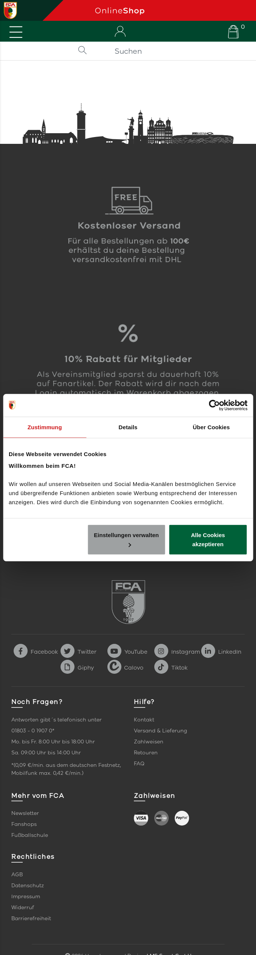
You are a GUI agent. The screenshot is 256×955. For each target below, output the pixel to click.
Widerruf (22, 907)
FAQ (139, 763)
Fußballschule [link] (29, 835)
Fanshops (24, 824)
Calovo (125, 667)
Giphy (77, 667)
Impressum (25, 896)
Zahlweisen (148, 741)
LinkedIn (221, 651)
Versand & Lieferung (160, 731)
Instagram (177, 651)
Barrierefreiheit (31, 918)
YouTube (127, 651)
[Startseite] (172, 10)
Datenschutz (27, 885)
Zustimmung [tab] (45, 427)
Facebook (36, 651)
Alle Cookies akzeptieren (208, 539)
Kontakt (144, 720)
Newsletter (25, 813)
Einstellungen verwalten (126, 539)
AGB (17, 874)
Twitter (78, 651)
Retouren (146, 752)
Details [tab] (128, 427)
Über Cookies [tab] (211, 427)
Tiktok (171, 667)
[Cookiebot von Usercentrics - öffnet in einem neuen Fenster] (214, 405)
